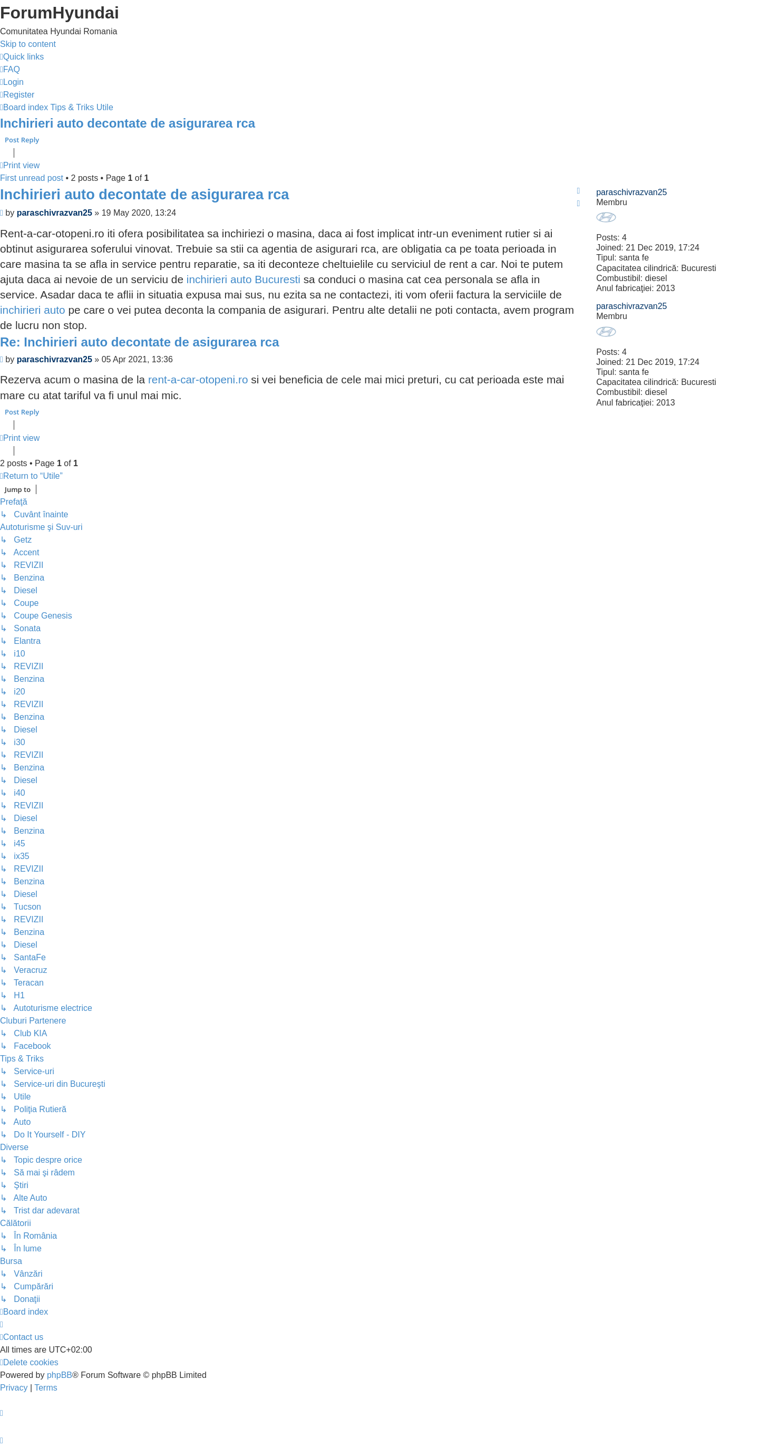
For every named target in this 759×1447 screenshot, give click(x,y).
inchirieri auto (32, 310)
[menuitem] (10, 69)
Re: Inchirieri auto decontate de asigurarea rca (139, 342)
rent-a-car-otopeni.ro (198, 379)
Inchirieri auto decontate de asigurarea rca (127, 123)
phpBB (59, 1375)
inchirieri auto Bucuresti (243, 279)
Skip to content (28, 44)
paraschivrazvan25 (631, 192)
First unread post (31, 177)
